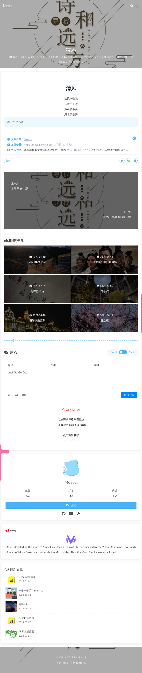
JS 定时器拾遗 (26, 617)
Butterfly (81, 662)
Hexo (65, 662)
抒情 (8, 160)
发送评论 (129, 395)
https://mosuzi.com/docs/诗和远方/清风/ (48, 144)
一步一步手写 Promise (31, 590)
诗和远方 (72, 57)
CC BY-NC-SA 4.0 (80, 149)
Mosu (127, 149)
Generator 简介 (27, 576)
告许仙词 (24, 604)
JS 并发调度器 (26, 631)
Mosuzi (28, 139)
